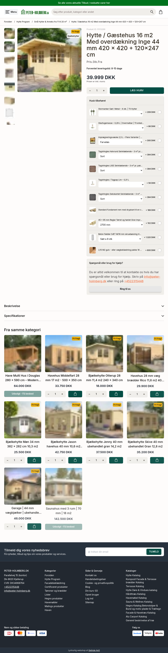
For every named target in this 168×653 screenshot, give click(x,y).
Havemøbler (51, 602)
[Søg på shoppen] (152, 12)
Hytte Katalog (133, 575)
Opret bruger (92, 594)
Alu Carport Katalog (136, 616)
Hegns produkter (54, 598)
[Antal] (96, 90)
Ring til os (125, 289)
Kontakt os (91, 575)
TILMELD (154, 551)
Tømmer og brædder (56, 590)
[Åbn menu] (11, 12)
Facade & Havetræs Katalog (140, 612)
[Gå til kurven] (161, 12)
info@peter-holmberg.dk (17, 590)
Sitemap (89, 602)
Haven (48, 610)
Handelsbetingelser (95, 579)
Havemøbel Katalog (136, 597)
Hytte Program (23, 21)
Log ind (89, 598)
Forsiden (8, 21)
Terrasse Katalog (135, 586)
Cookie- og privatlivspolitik (99, 583)
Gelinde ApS (94, 650)
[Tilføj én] (103, 90)
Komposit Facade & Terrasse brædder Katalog (141, 581)
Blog (87, 586)
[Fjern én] (90, 90)
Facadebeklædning (55, 583)
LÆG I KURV (137, 90)
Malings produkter (54, 606)
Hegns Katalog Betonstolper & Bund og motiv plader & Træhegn (143, 607)
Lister (48, 594)
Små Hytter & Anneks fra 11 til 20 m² (50, 21)
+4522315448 (134, 281)
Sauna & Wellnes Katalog (139, 601)
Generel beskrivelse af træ (140, 620)
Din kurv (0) (91, 590)
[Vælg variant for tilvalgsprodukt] (120, 114)
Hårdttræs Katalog (135, 594)
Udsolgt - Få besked (23, 397)
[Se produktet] (92, 112)
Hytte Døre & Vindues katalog (141, 590)
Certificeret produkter (56, 586)
